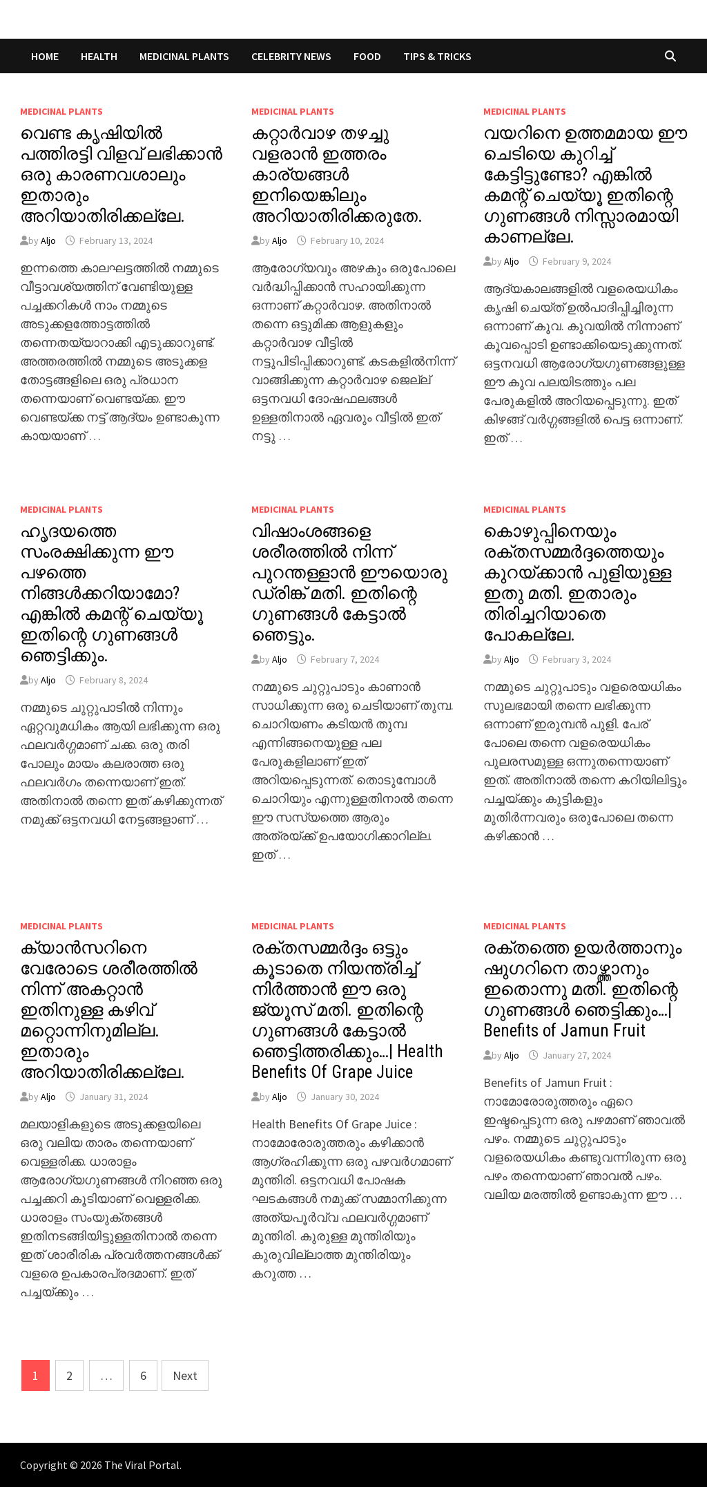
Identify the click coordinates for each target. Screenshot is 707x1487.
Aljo (48, 240)
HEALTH (99, 56)
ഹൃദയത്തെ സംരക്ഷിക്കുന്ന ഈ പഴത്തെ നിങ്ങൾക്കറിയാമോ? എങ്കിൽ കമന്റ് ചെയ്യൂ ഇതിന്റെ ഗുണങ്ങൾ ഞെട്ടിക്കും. (111, 593)
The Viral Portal (142, 1465)
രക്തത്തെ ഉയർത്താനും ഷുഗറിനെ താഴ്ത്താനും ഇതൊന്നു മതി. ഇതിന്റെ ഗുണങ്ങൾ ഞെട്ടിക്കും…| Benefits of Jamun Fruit (582, 989)
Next (185, 1375)
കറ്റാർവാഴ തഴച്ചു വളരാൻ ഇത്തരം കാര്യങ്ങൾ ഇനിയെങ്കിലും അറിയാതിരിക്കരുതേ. (337, 174)
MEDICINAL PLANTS (184, 56)
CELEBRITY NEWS (291, 56)
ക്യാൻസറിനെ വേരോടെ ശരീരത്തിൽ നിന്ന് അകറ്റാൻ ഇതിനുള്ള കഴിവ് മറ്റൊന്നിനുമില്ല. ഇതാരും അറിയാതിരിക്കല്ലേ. (108, 1010)
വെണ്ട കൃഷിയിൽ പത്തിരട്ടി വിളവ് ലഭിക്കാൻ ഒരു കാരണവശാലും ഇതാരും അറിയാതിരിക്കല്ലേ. (121, 174)
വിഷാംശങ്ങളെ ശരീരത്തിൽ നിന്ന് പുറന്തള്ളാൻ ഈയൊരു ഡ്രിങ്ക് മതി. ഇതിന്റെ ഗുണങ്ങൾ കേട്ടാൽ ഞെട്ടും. (349, 583)
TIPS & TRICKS (437, 56)
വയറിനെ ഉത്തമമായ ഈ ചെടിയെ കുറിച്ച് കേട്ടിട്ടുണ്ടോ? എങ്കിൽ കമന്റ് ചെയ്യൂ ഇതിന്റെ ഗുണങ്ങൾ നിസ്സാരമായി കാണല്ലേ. (585, 185)
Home (45, 56)
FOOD (367, 56)
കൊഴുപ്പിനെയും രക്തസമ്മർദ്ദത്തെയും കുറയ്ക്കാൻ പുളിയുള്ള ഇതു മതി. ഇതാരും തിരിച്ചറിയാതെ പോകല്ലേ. (577, 583)
